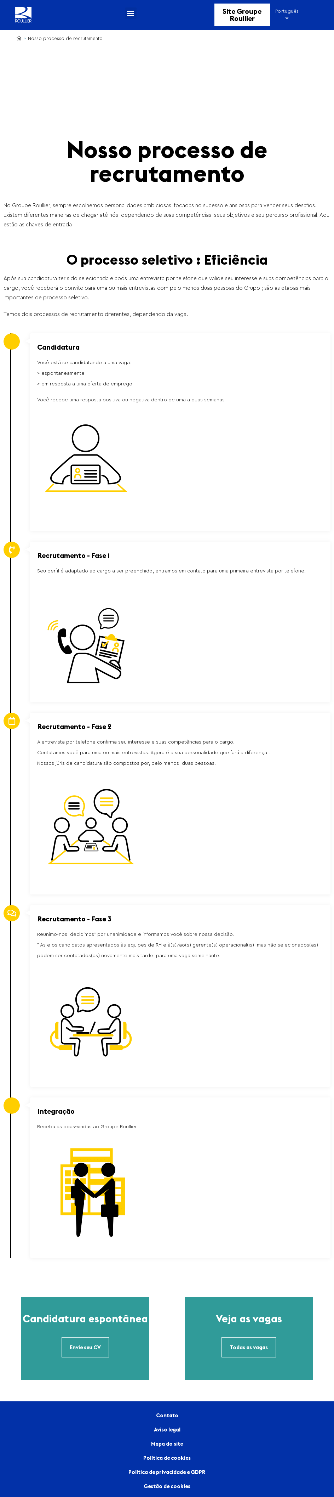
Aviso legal (167, 1429)
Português (287, 15)
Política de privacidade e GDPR (167, 1472)
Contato (167, 1415)
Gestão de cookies (167, 1486)
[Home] (19, 38)
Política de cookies (167, 1457)
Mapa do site (167, 1443)
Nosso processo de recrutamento (65, 38)
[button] (131, 13)
